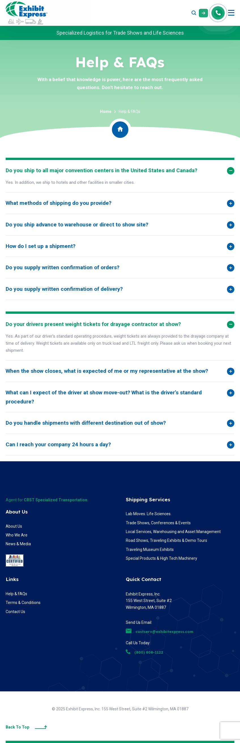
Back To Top (26, 727)
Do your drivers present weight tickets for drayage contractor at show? (93, 324)
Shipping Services (148, 499)
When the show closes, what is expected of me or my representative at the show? (107, 371)
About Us (17, 512)
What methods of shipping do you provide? (58, 203)
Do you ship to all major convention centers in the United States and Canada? (101, 170)
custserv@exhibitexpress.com (159, 631)
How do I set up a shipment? (40, 246)
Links (12, 579)
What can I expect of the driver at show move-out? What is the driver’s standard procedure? (104, 397)
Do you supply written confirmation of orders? (62, 267)
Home (105, 111)
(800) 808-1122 (144, 652)
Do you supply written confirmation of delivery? (64, 289)
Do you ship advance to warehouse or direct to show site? (77, 224)
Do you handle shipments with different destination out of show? (86, 423)
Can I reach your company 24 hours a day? (58, 444)
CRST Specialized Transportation (55, 500)
